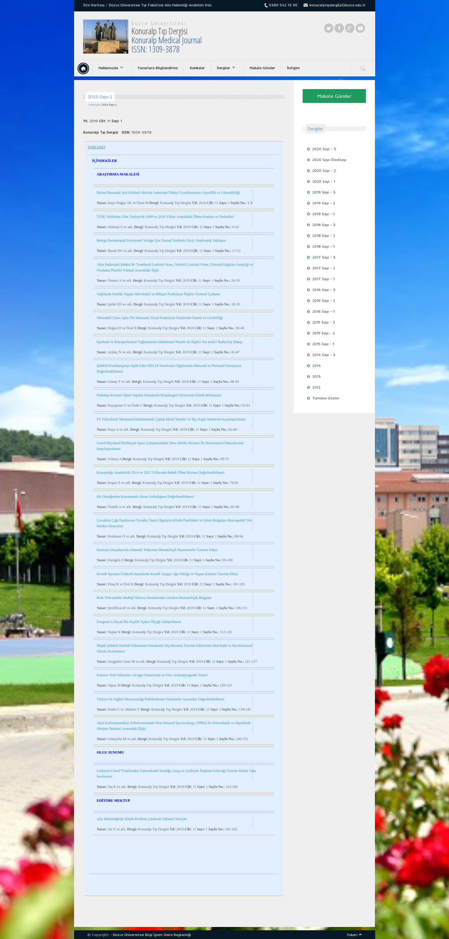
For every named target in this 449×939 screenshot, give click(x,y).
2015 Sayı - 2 (323, 333)
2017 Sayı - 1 (323, 279)
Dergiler (224, 68)
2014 (316, 365)
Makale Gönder (262, 68)
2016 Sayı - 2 (323, 300)
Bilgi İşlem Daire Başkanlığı (168, 934)
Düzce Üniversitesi (159, 23)
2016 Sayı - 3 (323, 289)
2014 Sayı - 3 (323, 354)
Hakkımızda (109, 68)
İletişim (293, 68)
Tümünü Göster (325, 398)
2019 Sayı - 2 (323, 203)
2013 (316, 376)
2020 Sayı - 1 (323, 181)
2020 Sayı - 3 (324, 149)
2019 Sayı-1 (109, 104)
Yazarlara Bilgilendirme (158, 68)
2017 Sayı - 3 (323, 257)
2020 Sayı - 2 (324, 170)
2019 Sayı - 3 (323, 192)
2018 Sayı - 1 (323, 246)
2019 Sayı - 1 (323, 214)
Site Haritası (93, 5)
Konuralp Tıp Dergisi (166, 40)
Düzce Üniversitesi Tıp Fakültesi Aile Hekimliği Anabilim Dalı (160, 5)
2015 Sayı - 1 (323, 344)
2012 (316, 387)
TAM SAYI (96, 147)
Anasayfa (94, 104)
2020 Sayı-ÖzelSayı (329, 159)
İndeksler (197, 68)
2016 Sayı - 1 (323, 311)
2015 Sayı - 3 (323, 322)
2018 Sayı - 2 (323, 235)
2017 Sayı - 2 (323, 268)
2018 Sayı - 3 (323, 224)
